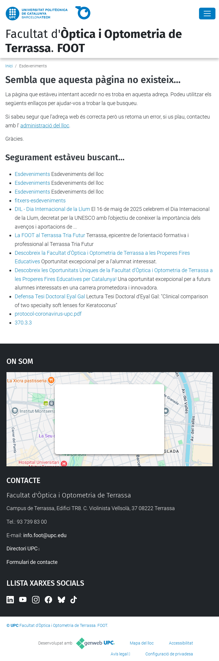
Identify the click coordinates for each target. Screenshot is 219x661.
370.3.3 (23, 322)
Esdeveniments (32, 174)
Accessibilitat (181, 643)
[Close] (207, 13)
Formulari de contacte (32, 562)
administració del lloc (44, 125)
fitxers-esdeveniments (40, 200)
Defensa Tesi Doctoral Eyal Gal (50, 296)
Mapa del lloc (142, 643)
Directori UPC (22, 548)
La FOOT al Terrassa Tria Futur (50, 235)
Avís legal (119, 654)
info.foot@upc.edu (45, 535)
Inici (9, 66)
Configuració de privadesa (169, 654)
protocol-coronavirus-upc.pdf (48, 314)
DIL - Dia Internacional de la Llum (52, 209)
